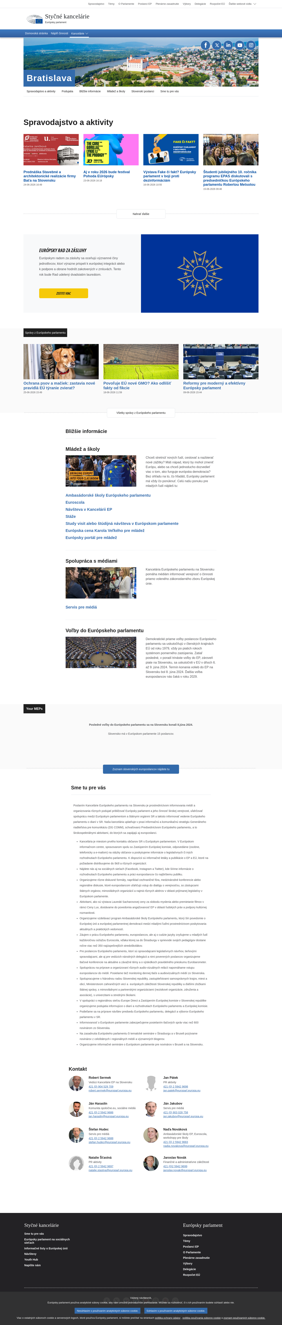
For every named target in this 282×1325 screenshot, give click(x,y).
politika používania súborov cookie (202, 1317)
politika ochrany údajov (167, 1317)
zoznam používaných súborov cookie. (244, 1317)
